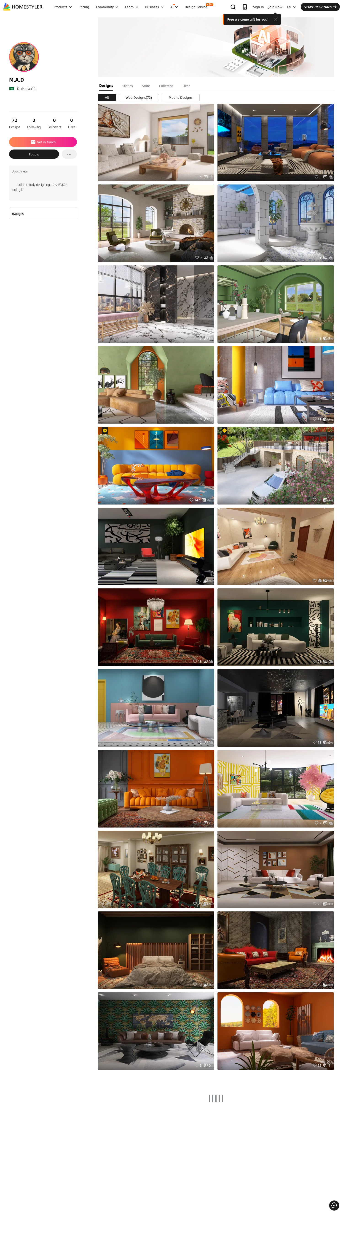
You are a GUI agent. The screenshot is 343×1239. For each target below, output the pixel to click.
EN (291, 6)
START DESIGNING (320, 6)
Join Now (275, 6)
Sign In (258, 6)
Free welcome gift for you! (247, 19)
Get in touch (43, 142)
